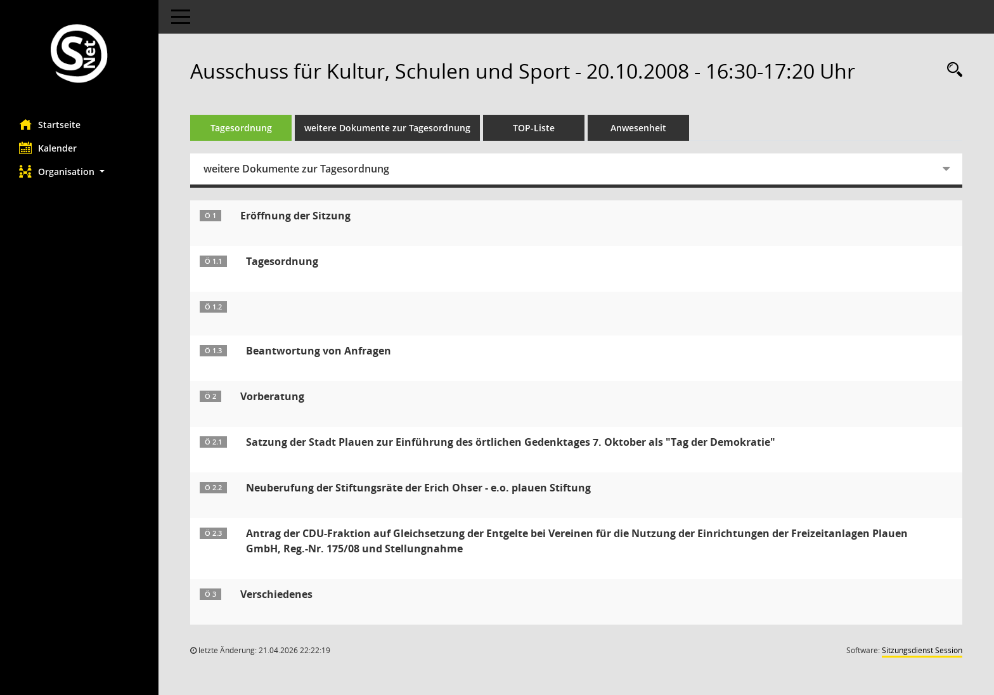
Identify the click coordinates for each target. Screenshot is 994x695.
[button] (79, 171)
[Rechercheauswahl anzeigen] (951, 70)
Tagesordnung (241, 128)
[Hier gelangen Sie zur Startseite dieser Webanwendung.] (79, 55)
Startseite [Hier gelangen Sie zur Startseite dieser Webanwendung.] (50, 124)
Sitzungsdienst (922, 650)
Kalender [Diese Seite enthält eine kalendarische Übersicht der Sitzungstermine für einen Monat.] (48, 147)
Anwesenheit (638, 128)
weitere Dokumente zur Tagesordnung (387, 128)
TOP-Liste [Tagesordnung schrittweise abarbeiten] (534, 128)
